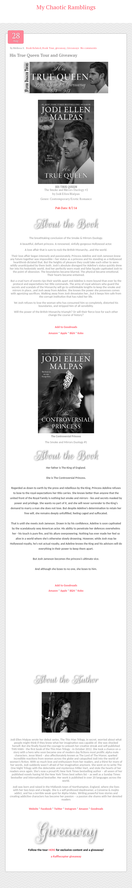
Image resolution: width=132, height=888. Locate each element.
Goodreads (97, 808)
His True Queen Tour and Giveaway (43, 55)
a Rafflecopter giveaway (66, 856)
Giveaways (73, 48)
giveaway (60, 48)
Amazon (53, 333)
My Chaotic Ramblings (66, 7)
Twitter (58, 808)
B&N (72, 333)
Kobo (81, 333)
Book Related (33, 48)
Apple (63, 333)
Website (33, 808)
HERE (51, 850)
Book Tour (48, 48)
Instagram (70, 808)
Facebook (46, 808)
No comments (89, 48)
